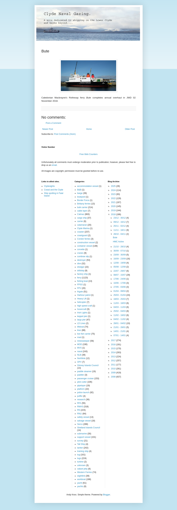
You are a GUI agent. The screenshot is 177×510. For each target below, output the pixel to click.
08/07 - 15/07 (119, 275)
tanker (80, 448)
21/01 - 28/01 (119, 327)
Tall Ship (81, 444)
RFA (79, 403)
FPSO (80, 284)
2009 (113, 372)
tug (78, 454)
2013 (113, 356)
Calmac (80, 214)
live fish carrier (84, 334)
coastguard (82, 235)
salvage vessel (84, 421)
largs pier (81, 320)
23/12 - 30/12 (119, 218)
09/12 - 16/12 (119, 222)
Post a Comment (53, 123)
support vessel (84, 437)
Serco (80, 424)
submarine (82, 433)
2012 (113, 360)
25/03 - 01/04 (119, 295)
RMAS (80, 406)
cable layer (82, 211)
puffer (79, 396)
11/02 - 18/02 (119, 315)
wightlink (81, 476)
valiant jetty (82, 469)
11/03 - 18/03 (119, 303)
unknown (81, 465)
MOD (79, 344)
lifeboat (80, 327)
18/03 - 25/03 (119, 299)
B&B (79, 190)
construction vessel (86, 242)
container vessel (84, 246)
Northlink (81, 358)
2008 (113, 377)
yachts (80, 486)
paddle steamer (84, 371)
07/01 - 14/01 (119, 335)
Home (89, 129)
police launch (83, 392)
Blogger (106, 494)
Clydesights (49, 186)
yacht (79, 483)
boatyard (81, 197)
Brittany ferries (84, 204)
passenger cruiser (85, 378)
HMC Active (118, 241)
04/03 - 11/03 (119, 307)
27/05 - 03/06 (119, 287)
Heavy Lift (81, 298)
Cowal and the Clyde (53, 190)
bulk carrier (82, 207)
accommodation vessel (87, 186)
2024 (113, 190)
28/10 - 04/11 (119, 234)
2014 (113, 352)
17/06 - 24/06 (119, 279)
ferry (79, 277)
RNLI (79, 413)
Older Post (130, 129)
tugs (79, 458)
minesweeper (83, 341)
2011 (113, 364)
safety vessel (83, 417)
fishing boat (82, 281)
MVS (79, 348)
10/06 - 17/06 (119, 283)
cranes (80, 253)
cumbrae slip (83, 256)
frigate (80, 291)
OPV (79, 362)
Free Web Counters (89, 154)
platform (81, 389)
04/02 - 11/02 (119, 319)
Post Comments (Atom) (65, 134)
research (81, 399)
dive (79, 263)
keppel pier (82, 316)
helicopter (81, 302)
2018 (113, 214)
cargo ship (82, 218)
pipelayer (81, 385)
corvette (81, 249)
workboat (81, 479)
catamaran (82, 225)
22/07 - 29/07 (119, 271)
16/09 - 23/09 (119, 258)
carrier (80, 221)
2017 (113, 340)
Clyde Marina (83, 228)
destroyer (81, 260)
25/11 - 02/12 (119, 226)
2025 (113, 186)
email (54, 165)
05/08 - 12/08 (119, 267)
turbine (80, 462)
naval (79, 351)
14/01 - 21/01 (119, 331)
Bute (115, 237)
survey (80, 441)
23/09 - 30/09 (119, 255)
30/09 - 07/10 (119, 251)
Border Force (83, 200)
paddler (80, 375)
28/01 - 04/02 (119, 323)
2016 (113, 344)
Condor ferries (83, 239)
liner (79, 330)
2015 (113, 348)
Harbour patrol (84, 295)
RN (78, 410)
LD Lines (81, 323)
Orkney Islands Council (88, 365)
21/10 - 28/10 (119, 246)
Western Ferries (84, 472)
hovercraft (81, 309)
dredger (80, 267)
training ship (82, 451)
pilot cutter (82, 382)
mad (79, 337)
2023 (113, 194)
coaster (80, 232)
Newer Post (47, 129)
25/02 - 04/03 (119, 311)
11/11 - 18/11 (119, 230)
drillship (80, 270)
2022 (113, 198)
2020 (113, 206)
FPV (79, 288)
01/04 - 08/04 (119, 291)
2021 (113, 202)
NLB (79, 355)
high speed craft (84, 306)
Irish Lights (82, 312)
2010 (113, 368)
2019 (113, 210)
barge (80, 193)
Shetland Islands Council (88, 427)
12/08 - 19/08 (119, 263)
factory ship (82, 274)
